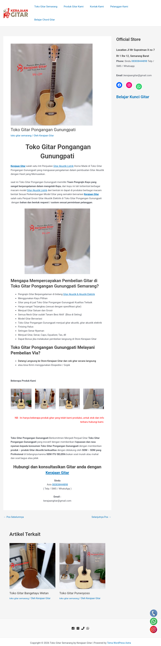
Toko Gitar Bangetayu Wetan (30, 582)
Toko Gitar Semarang (52, 7)
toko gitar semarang (22, 124)
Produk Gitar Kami (78, 7)
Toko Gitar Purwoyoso (75, 582)
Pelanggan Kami (121, 7)
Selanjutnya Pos (101, 506)
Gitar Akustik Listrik (65, 154)
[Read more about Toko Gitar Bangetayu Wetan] (32, 554)
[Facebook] (73, 617)
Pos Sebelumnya (14, 506)
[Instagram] (77, 617)
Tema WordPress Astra (119, 631)
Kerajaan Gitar (57, 461)
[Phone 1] (82, 617)
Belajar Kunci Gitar (133, 85)
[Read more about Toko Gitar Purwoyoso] (82, 554)
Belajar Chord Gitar (145, 7)
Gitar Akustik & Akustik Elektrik (80, 283)
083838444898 (60, 473)
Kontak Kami (100, 7)
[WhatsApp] (87, 617)
